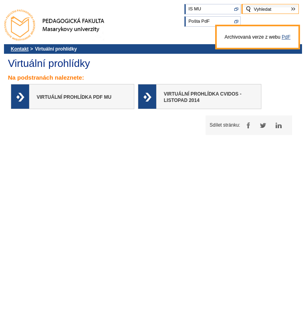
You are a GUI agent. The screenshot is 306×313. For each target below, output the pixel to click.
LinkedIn (278, 125)
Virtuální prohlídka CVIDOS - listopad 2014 (202, 97)
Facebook (247, 125)
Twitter (263, 125)
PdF (286, 37)
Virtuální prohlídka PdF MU (74, 97)
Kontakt (20, 49)
